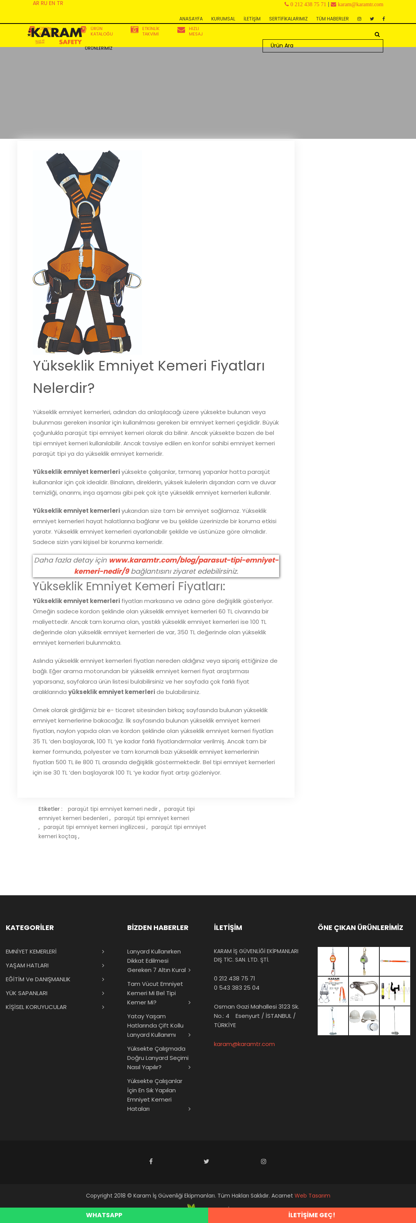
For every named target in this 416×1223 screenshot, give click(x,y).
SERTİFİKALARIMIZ (288, 18)
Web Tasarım (312, 1195)
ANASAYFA (191, 18)
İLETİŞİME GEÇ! (311, 1215)
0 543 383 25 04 (236, 988)
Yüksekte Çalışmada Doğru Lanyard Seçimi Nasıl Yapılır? (158, 1057)
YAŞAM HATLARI (27, 965)
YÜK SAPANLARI (26, 993)
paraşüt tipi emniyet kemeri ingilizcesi (94, 827)
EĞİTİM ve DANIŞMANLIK (38, 979)
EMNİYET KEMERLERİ (31, 951)
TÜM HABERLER (332, 18)
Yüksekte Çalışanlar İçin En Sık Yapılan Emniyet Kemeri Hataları (154, 1095)
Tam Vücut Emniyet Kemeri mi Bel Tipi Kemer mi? (155, 993)
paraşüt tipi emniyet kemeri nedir (113, 809)
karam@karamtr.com (244, 1044)
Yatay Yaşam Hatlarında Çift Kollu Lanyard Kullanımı (155, 1025)
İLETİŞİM (252, 18)
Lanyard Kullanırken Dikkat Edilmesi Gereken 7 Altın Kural (156, 960)
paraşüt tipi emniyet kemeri (152, 818)
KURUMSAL (223, 18)
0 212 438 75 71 (234, 978)
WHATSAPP (104, 1215)
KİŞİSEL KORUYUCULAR (36, 1007)
